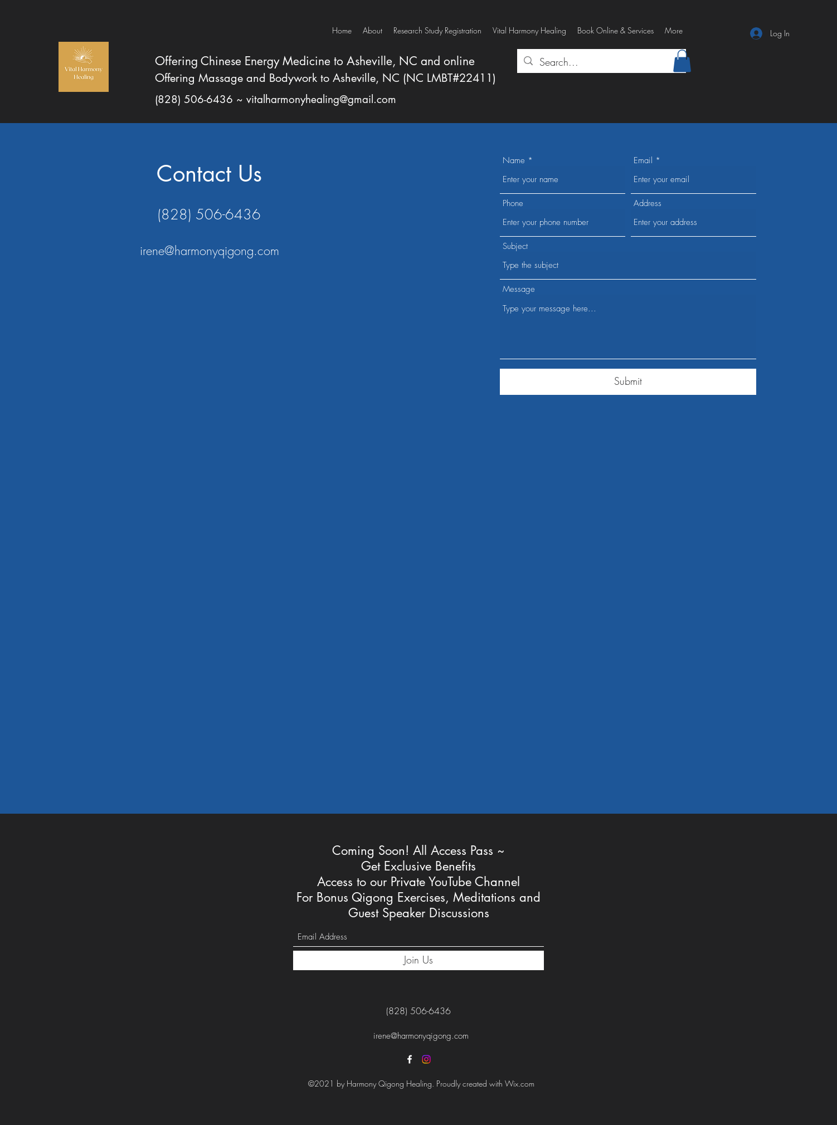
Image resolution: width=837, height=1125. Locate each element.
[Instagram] (426, 1059)
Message (519, 289)
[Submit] (628, 382)
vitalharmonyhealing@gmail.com (321, 99)
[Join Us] (418, 960)
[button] (682, 61)
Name (514, 160)
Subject (515, 246)
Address (647, 203)
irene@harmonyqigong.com (209, 250)
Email (643, 160)
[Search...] (601, 62)
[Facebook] (409, 1059)
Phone (513, 203)
